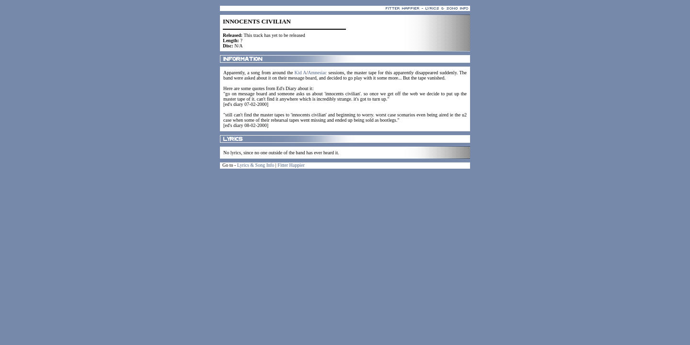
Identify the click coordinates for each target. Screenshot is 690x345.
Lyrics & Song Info (256, 165)
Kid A (301, 72)
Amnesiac (317, 72)
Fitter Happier (290, 165)
